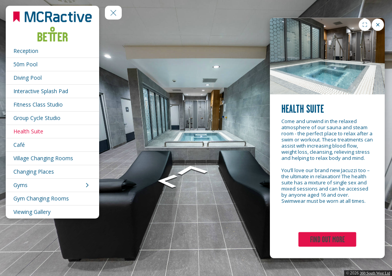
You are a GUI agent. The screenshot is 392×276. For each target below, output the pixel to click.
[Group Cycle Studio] (52, 118)
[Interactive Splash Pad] (52, 91)
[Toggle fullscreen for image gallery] (365, 25)
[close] (378, 25)
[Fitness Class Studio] (52, 104)
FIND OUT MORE (327, 239)
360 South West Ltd (375, 273)
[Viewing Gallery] (52, 212)
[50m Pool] (52, 64)
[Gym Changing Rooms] (52, 198)
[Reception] (52, 51)
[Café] (52, 144)
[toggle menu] (113, 13)
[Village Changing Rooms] (52, 158)
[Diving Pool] (52, 77)
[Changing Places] (52, 171)
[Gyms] (52, 185)
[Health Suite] (52, 131)
